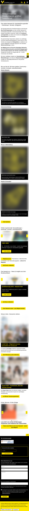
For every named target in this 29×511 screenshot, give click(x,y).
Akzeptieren (16, 509)
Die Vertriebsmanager (6, 438)
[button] (2, 235)
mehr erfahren (7, 251)
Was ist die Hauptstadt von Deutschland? (8, 481)
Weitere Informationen (6, 509)
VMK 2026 (5, 243)
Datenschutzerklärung (6, 493)
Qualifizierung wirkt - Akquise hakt (12, 286)
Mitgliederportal (24, 2)
